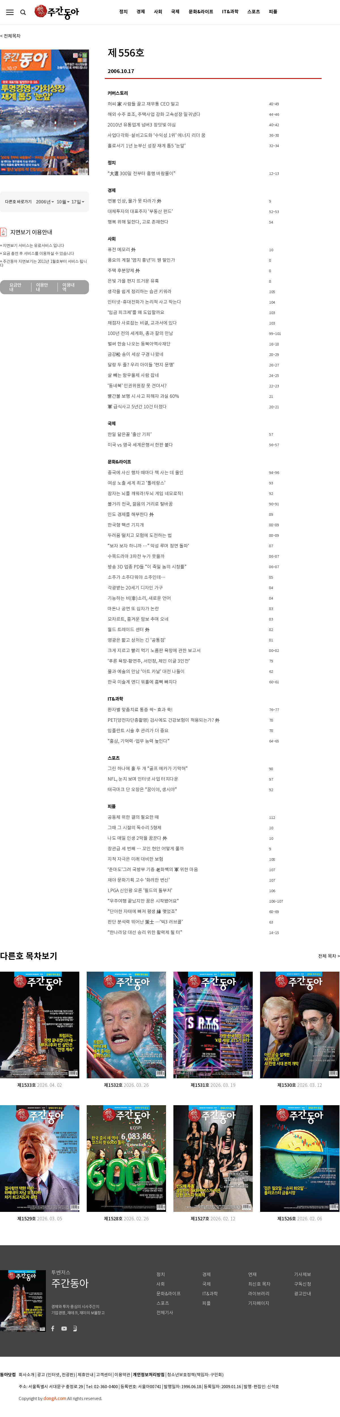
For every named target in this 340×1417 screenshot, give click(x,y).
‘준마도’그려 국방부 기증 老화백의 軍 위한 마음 (153, 870)
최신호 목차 (259, 1284)
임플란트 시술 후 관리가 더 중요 (138, 731)
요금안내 (15, 287)
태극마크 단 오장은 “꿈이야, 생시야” (142, 789)
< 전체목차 (10, 36)
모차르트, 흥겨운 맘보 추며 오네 (138, 619)
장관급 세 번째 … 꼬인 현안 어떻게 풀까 (146, 849)
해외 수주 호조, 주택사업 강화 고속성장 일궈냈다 (154, 114)
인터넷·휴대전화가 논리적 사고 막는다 (144, 302)
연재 (252, 1274)
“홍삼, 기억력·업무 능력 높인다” (138, 741)
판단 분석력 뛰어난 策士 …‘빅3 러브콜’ (145, 922)
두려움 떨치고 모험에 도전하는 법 (140, 535)
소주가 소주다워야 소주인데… (136, 577)
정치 (123, 12)
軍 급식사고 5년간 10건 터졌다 (137, 407)
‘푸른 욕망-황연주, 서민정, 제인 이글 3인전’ (149, 661)
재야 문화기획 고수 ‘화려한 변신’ (139, 880)
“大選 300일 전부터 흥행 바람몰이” (141, 173)
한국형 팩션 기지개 (126, 525)
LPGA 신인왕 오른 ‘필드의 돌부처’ (140, 890)
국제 (175, 12)
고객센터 (104, 1375)
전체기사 (164, 1312)
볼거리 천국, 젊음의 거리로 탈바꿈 (140, 504)
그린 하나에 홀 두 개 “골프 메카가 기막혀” (148, 769)
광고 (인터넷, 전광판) (56, 1375)
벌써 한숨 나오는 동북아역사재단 (139, 344)
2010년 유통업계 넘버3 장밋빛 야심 (142, 125)
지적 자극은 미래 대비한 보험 (135, 859)
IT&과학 (230, 12)
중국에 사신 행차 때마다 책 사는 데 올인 (146, 473)
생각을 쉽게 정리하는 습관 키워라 (140, 291)
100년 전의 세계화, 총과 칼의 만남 (140, 333)
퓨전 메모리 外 (122, 250)
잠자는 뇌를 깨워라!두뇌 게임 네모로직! (145, 493)
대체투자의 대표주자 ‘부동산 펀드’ (140, 211)
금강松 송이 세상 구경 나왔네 (135, 354)
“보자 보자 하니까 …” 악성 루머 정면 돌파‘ (148, 546)
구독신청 (302, 1284)
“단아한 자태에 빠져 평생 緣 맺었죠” (142, 911)
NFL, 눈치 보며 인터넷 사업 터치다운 (143, 779)
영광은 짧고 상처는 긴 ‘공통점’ (136, 640)
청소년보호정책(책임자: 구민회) (195, 1375)
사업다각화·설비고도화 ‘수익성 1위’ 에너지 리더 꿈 (156, 135)
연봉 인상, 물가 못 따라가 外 (135, 201)
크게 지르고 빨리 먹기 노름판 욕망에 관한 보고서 (154, 651)
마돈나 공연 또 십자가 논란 (133, 609)
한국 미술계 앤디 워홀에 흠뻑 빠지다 (142, 682)
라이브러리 (258, 1293)
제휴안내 (86, 1375)
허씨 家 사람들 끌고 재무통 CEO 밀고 (143, 104)
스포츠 (253, 12)
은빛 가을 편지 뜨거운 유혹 (133, 281)
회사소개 (27, 1375)
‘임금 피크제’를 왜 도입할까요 (136, 312)
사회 (158, 12)
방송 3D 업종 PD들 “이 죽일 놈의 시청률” (147, 567)
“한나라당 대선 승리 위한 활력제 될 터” (145, 932)
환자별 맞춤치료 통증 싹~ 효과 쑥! (140, 710)
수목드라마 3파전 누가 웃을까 (136, 556)
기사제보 (302, 1274)
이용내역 (68, 287)
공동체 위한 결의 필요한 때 (133, 817)
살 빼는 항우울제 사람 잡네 (133, 375)
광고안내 (302, 1293)
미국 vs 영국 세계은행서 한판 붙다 (140, 445)
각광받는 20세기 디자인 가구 (135, 588)
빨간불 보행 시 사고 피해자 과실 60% (143, 396)
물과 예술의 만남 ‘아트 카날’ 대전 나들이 (146, 671)
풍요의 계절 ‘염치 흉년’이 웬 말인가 (141, 260)
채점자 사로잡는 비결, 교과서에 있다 (142, 323)
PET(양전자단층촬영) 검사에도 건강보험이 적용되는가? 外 (164, 720)
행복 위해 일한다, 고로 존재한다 (138, 222)
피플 (273, 12)
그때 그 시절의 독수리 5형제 (135, 828)
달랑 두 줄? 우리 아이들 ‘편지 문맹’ (141, 365)
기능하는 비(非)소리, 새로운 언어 (139, 598)
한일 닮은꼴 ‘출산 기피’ (130, 434)
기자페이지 (258, 1303)
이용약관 (122, 1375)
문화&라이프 (201, 12)
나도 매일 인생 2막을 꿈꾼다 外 (137, 838)
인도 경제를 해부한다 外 (131, 514)
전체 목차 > (329, 956)
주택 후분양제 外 (124, 271)
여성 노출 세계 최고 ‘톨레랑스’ (136, 483)
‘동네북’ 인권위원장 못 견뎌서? (137, 386)
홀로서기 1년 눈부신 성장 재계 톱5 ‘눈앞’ (147, 146)
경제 (141, 12)
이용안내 (42, 287)
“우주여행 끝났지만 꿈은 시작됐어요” (143, 901)
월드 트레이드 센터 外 (129, 630)
